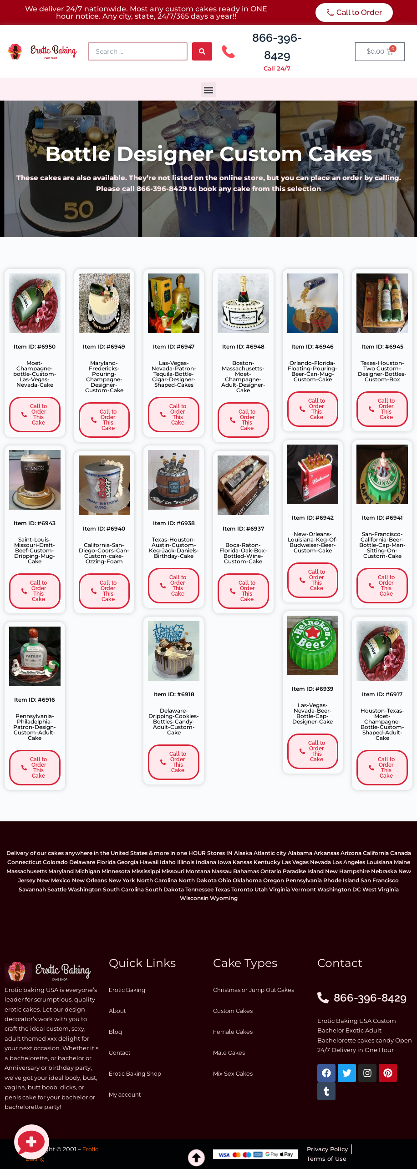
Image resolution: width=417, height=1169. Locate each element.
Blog (115, 1031)
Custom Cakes (233, 1010)
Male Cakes (229, 1052)
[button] (208, 89)
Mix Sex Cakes (233, 1073)
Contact (119, 1052)
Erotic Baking (127, 990)
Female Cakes (233, 1031)
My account (125, 1094)
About (117, 1010)
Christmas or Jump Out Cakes (253, 990)
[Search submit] (202, 51)
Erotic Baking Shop (135, 1073)
